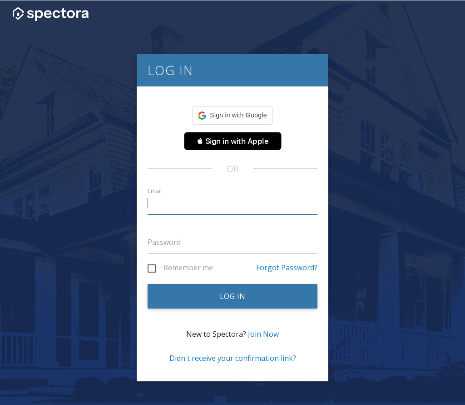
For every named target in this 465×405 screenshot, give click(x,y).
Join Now (263, 334)
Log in (233, 296)
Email (155, 191)
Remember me (188, 268)
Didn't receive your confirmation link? (232, 358)
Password (164, 242)
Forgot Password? (286, 268)
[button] (232, 115)
